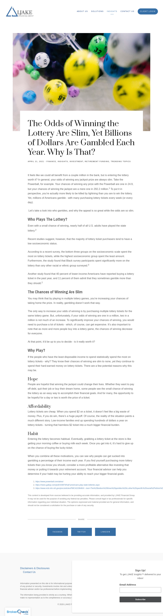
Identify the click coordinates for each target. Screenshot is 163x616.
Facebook (58, 531)
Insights (112, 11)
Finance (51, 161)
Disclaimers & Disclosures (35, 568)
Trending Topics (121, 161)
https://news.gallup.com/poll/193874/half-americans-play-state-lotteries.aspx (67, 485)
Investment (76, 161)
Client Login (147, 11)
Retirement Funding (97, 161)
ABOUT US (82, 11)
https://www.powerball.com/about (49, 481)
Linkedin (105, 531)
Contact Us (127, 11)
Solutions (97, 11)
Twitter (81, 531)
